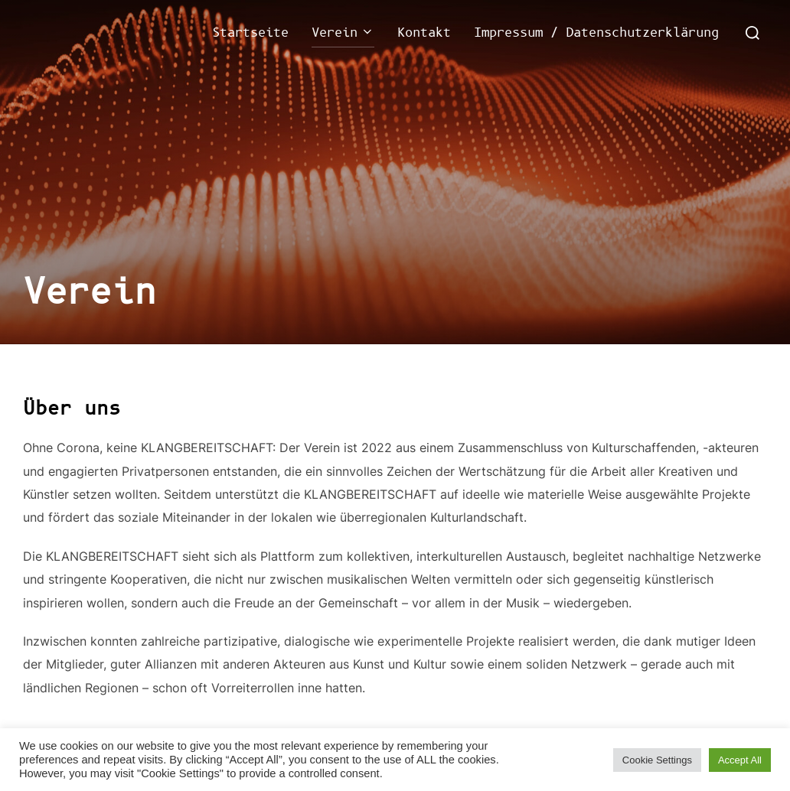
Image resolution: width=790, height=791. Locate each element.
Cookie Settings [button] (657, 760)
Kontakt (424, 32)
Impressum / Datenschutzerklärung (596, 32)
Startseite (250, 32)
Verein (343, 32)
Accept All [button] (740, 760)
